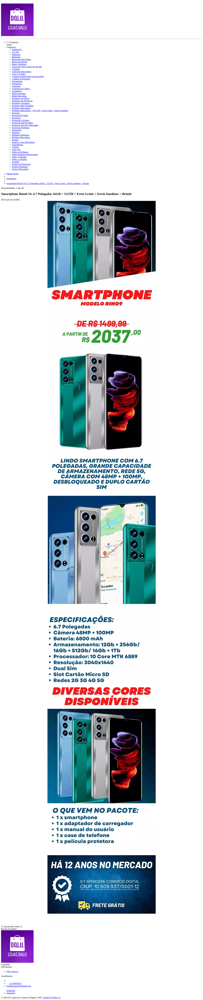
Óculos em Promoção (21, 164)
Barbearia (16, 54)
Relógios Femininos (20, 135)
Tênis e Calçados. (19, 159)
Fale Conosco (12, 971)
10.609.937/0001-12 (51, 997)
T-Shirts (15, 147)
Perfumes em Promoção (22, 101)
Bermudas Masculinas (21, 59)
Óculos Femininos (20, 167)
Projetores (16, 118)
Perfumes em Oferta (20, 98)
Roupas (15, 140)
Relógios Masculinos (21, 137)
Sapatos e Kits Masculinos (23, 142)
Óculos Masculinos (20, 169)
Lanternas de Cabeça (21, 89)
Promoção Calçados (20, 120)
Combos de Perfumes (21, 79)
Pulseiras (16, 132)
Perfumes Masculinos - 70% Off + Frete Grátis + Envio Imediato (40, 110)
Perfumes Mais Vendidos (23, 106)
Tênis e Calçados (19, 157)
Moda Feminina (19, 93)
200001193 (17, 49)
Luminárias (17, 91)
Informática (17, 84)
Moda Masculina (19, 96)
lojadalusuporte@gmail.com (18, 986)
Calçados (16, 69)
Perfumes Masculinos (21, 108)
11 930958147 (14, 983)
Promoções (17, 130)
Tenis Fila (16, 149)
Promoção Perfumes (20, 128)
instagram (10, 990)
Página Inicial (12, 174)
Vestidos (15, 162)
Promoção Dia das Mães (22, 123)
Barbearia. (16, 57)
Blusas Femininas (19, 62)
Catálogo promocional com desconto (28, 76)
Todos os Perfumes (20, 152)
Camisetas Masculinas (21, 71)
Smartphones (17, 145)
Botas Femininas (19, 64)
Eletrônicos (11, 178)
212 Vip (15, 52)
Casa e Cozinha (18, 74)
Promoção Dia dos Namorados (25, 125)
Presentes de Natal (20, 115)
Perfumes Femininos (21, 103)
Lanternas (16, 86)
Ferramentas (17, 81)
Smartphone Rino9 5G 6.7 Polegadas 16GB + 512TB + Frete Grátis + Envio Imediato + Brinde (47, 183)
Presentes (16, 113)
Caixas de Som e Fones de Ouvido (27, 67)
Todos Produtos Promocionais (25, 154)
